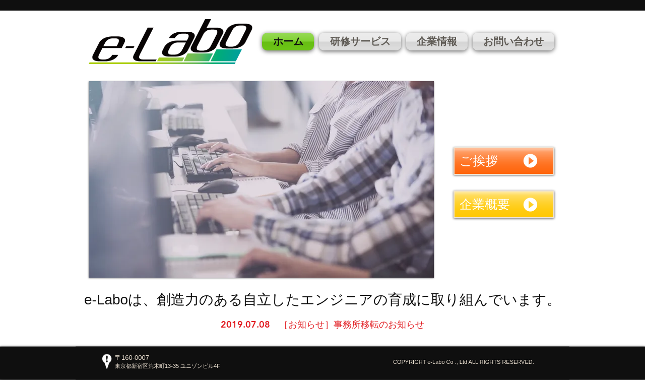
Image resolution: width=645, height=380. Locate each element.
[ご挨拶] (504, 161)
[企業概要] (504, 204)
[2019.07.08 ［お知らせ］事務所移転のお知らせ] (322, 324)
